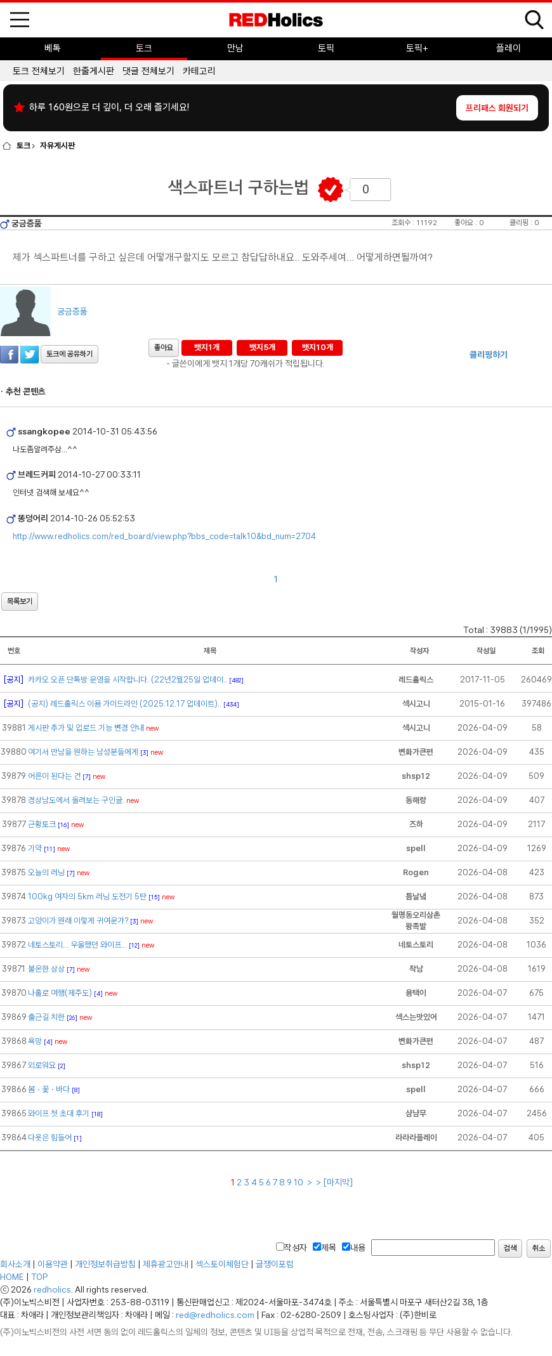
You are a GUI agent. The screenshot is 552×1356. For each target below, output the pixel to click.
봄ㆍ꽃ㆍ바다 (49, 1089)
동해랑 (415, 800)
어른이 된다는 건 (54, 776)
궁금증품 (26, 223)
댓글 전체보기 (148, 71)
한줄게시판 (93, 71)
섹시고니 (416, 703)
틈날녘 (415, 896)
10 (299, 1182)
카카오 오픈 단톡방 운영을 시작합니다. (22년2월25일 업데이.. (127, 679)
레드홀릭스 (415, 679)
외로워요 (42, 1065)
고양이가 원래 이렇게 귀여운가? (78, 920)
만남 (235, 48)
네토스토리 (415, 944)
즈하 (416, 824)
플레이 (508, 48)
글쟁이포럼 (275, 1264)
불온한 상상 (46, 969)
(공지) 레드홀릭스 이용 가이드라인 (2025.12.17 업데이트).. (124, 703)
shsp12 (416, 776)
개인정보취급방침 (105, 1264)
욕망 (35, 1041)
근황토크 (42, 824)
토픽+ (417, 48)
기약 (35, 848)
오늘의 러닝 (46, 872)
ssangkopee (43, 431)
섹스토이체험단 (222, 1264)
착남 (416, 969)
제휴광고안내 (165, 1264)
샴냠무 (415, 1113)
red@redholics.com (215, 1315)
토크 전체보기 (39, 71)
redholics (52, 1289)
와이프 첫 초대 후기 (58, 1113)
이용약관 (52, 1264)
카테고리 (199, 71)
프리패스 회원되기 (497, 108)
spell (416, 848)
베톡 (52, 48)
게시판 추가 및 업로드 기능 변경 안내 (86, 728)
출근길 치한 (46, 1017)
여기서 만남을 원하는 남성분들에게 (83, 752)
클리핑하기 (489, 354)
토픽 (326, 48)
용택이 (415, 993)
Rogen (416, 872)
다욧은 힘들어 (50, 1137)
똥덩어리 (32, 518)
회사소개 (15, 1264)
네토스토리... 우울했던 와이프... (77, 944)
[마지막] (338, 1182)
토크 (144, 48)
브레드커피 (36, 474)
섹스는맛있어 (416, 1017)
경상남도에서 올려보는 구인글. (76, 800)
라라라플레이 (416, 1137)
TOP (39, 1277)
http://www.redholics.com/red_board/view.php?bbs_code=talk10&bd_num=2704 (164, 536)
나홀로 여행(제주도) (60, 993)
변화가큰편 (415, 752)
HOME (12, 1277)
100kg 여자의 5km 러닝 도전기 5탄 (87, 896)
